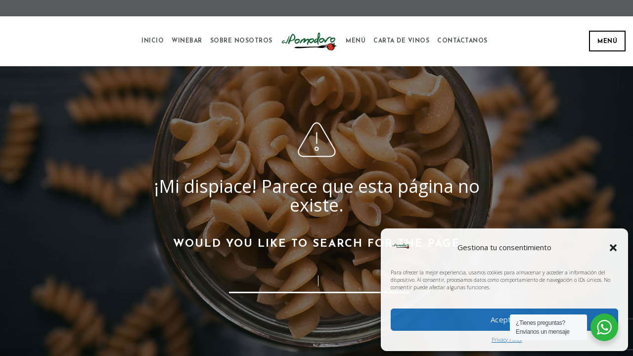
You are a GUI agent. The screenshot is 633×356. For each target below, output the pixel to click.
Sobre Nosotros (241, 41)
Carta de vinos (401, 41)
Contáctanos (462, 41)
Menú (607, 41)
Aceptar (504, 319)
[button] (613, 248)
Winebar (187, 41)
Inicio (152, 41)
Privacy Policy (507, 339)
